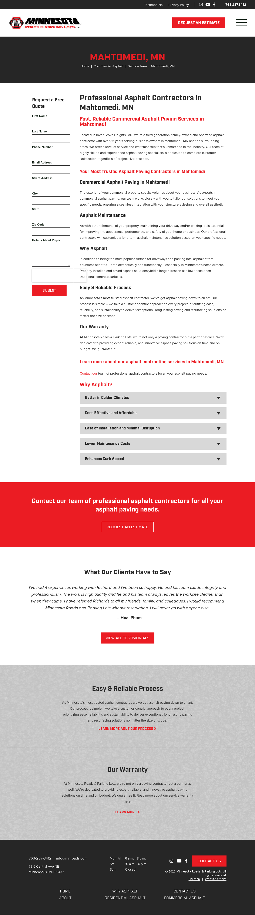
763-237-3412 (40, 858)
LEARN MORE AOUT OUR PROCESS (127, 729)
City (35, 193)
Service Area (137, 66)
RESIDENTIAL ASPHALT (125, 899)
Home (84, 66)
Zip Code (38, 224)
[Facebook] (214, 4)
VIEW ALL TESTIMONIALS (127, 638)
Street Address (42, 178)
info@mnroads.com (72, 858)
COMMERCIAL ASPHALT (184, 899)
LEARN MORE (127, 812)
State (35, 209)
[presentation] (59, 275)
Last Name (39, 131)
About (65, 899)
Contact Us (209, 861)
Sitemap (194, 879)
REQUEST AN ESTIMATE (199, 23)
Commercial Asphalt (109, 66)
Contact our (88, 373)
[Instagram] (201, 4)
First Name (39, 116)
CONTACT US (185, 891)
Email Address (42, 162)
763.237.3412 (235, 4)
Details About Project (47, 240)
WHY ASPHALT (125, 891)
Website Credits (216, 879)
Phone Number (42, 147)
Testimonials (153, 4)
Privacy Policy (178, 4)
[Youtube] (207, 4)
